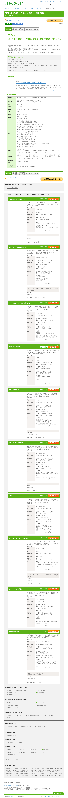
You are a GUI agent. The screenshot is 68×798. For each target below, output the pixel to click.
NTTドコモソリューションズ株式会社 (19, 303)
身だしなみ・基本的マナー (51, 715)
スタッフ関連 (10, 742)
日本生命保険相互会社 (12, 695)
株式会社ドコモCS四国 (12, 707)
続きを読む (29, 207)
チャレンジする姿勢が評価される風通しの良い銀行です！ (31, 83)
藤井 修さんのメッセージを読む (35, 490)
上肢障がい (21, 749)
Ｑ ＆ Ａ (36, 29)
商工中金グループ (11, 692)
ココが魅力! (29, 29)
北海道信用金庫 (41, 690)
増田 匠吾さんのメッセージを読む (36, 297)
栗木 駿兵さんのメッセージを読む (36, 437)
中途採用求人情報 (21, 29)
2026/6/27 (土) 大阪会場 (12, 188)
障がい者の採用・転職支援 (11, 785)
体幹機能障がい (47, 749)
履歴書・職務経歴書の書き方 (33, 715)
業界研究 (9, 715)
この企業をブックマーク (13, 20)
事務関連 (21, 742)
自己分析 (18, 715)
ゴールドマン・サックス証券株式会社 (16, 690)
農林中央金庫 (40, 692)
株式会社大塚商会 (14, 631)
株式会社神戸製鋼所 (14, 389)
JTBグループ (40, 702)
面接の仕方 (9, 717)
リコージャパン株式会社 (15, 589)
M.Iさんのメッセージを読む (34, 682)
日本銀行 (11, 496)
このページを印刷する (46, 1)
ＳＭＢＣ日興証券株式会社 (16, 443)
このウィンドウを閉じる (58, 1)
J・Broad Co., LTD (13, 796)
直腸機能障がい (35, 752)
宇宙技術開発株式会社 (12, 705)
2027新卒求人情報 (14, 29)
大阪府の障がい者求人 (12, 727)
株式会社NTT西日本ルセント (17, 199)
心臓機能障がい (11, 752)
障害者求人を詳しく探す (12, 759)
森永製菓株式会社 (41, 705)
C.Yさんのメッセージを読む (34, 583)
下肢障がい (34, 749)
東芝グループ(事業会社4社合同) (17, 247)
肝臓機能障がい (11, 754)
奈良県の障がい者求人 (26, 727)
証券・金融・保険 (13, 15)
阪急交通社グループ (14, 346)
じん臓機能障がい (23, 752)
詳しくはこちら (57, 91)
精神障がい (46, 752)
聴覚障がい (9, 749)
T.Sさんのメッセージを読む (34, 242)
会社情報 (8, 29)
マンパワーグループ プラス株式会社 (19, 538)
